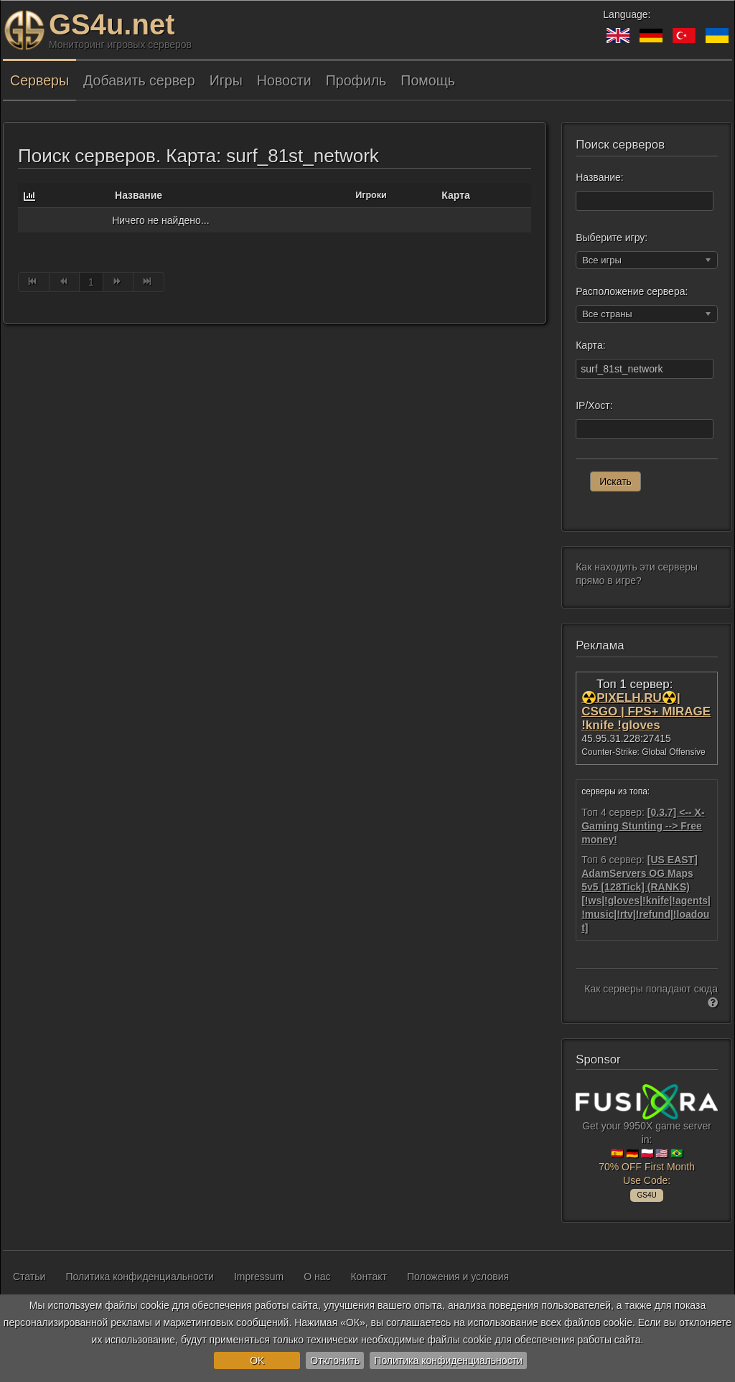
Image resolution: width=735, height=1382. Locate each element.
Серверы (39, 80)
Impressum (259, 1276)
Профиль (356, 80)
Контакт (368, 1276)
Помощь (428, 80)
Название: (599, 177)
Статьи (29, 1276)
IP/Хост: (594, 405)
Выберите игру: (611, 237)
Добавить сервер (139, 80)
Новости (284, 80)
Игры (226, 80)
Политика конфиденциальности (448, 1360)
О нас (317, 1276)
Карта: (590, 345)
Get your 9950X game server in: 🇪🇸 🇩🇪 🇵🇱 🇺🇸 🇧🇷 (647, 1140)
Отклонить (335, 1360)
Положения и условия (458, 1276)
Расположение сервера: (632, 291)
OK (257, 1360)
